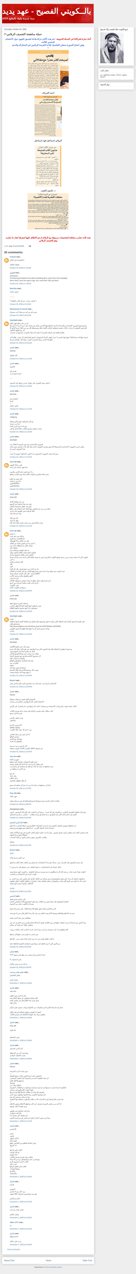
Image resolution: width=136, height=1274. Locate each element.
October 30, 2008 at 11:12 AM (21, 359)
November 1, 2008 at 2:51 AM (21, 1229)
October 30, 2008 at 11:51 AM (21, 526)
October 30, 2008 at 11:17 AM (21, 409)
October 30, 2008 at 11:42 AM (21, 489)
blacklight (14, 320)
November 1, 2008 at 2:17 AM (21, 1121)
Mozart (12, 680)
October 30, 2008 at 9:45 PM (20, 967)
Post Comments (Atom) (53, 1267)
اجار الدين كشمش (16, 822)
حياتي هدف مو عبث (17, 972)
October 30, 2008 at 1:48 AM (20, 284)
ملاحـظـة (13, 756)
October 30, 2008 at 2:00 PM (20, 804)
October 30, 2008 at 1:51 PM (20, 788)
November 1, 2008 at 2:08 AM (21, 1059)
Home (48, 1260)
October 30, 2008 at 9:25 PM (20, 947)
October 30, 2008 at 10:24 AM (21, 343)
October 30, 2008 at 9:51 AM (20, 315)
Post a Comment (13, 1249)
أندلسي (12, 896)
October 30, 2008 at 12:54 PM (21, 752)
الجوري (12, 273)
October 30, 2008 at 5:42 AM (20, 304)
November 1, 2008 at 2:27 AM (21, 1202)
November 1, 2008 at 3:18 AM (21, 1245)
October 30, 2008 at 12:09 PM (21, 591)
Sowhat (13, 257)
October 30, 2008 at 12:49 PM (21, 687)
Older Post (87, 1260)
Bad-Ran (13, 288)
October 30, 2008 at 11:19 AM (21, 432)
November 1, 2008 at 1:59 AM (21, 1040)
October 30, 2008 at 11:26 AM (21, 457)
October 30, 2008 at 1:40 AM (20, 268)
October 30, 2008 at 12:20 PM (21, 611)
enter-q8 (13, 462)
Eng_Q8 (13, 793)
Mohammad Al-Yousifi (18, 309)
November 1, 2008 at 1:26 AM (21, 983)
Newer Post (9, 1260)
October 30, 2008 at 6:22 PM (20, 845)
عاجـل (12, 348)
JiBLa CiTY (14, 1222)
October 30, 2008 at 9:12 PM (20, 891)
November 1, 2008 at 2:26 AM (21, 1177)
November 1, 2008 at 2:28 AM (21, 1217)
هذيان (12, 952)
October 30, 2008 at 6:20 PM (20, 818)
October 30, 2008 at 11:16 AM (21, 386)
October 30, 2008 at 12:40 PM (21, 675)
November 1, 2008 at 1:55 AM (21, 1018)
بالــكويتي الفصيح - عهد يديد (46, 11)
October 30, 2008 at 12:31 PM (21, 634)
